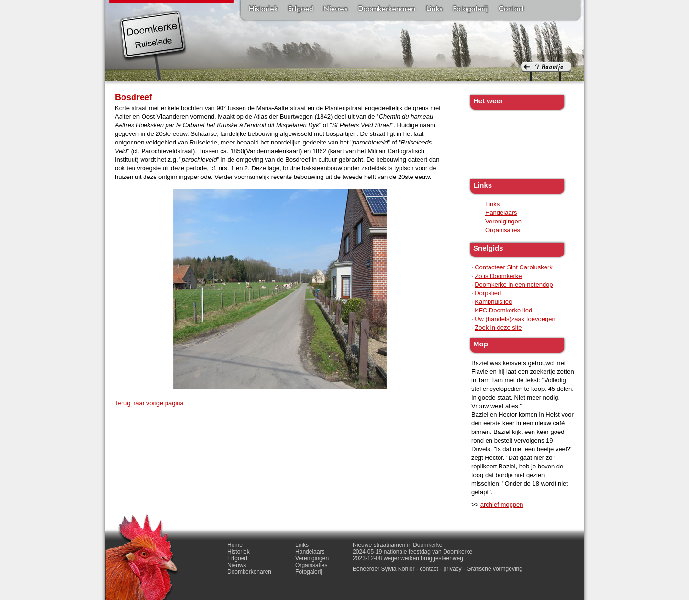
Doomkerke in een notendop (514, 284)
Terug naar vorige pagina (149, 403)
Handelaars (501, 212)
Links (434, 9)
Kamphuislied (493, 301)
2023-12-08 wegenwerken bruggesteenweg (408, 558)
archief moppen (501, 504)
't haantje (546, 71)
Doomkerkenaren (386, 9)
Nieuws (336, 9)
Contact (511, 9)
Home (235, 545)
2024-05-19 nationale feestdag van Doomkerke (412, 551)
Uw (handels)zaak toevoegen (515, 318)
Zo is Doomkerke (498, 275)
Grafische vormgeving (494, 569)
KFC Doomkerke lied (503, 310)
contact (429, 569)
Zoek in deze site (498, 327)
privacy (453, 569)
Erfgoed (300, 9)
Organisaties (502, 229)
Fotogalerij (470, 9)
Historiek (263, 9)
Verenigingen (503, 221)
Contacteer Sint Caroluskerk (514, 267)
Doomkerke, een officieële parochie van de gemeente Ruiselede (153, 45)
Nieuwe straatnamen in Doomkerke (397, 545)
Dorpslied (488, 293)
